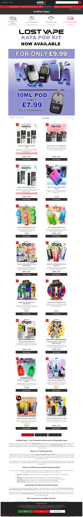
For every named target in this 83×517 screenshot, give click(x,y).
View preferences (57, 511)
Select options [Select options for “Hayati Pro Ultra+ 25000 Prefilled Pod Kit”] (56, 199)
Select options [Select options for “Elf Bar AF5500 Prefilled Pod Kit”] (56, 236)
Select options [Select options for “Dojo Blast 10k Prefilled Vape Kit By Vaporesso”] (56, 274)
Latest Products (68, 7)
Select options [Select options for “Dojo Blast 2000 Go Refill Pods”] (27, 352)
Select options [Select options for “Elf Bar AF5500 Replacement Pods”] (27, 236)
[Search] (79, 2)
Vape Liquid (34, 7)
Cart (12, 2)
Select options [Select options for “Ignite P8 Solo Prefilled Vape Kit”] (27, 199)
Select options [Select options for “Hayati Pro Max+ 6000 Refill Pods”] (56, 390)
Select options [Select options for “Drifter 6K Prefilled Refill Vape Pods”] (56, 428)
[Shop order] (57, 118)
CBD (41, 7)
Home (71, 9)
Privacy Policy (10, 514)
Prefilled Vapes (48, 7)
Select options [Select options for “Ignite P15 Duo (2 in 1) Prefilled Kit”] (56, 159)
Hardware (57, 7)
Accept (25, 511)
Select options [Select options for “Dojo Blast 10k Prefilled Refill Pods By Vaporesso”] (27, 274)
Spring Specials (16, 7)
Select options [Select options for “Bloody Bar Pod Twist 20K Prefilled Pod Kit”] (27, 390)
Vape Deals (26, 6)
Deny (41, 511)
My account (5, 2)
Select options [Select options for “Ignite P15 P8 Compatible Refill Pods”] (27, 159)
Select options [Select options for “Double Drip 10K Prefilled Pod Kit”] (56, 314)
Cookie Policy (4, 514)
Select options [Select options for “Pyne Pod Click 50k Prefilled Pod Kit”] (27, 428)
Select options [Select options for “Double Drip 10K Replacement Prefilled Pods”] (27, 314)
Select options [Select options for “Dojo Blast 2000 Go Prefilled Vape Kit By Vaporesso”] (56, 352)
